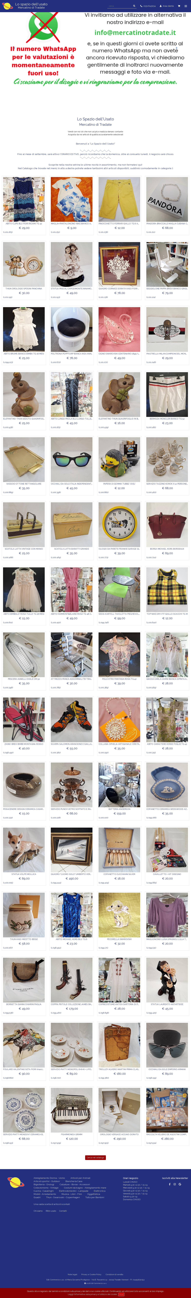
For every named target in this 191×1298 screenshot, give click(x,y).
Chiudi (121, 1294)
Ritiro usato (51, 1211)
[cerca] (119, 6)
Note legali (72, 1274)
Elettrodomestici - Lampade (73, 1191)
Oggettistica (93, 1194)
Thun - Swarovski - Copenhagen (63, 1197)
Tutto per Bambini (94, 1197)
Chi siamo (38, 1211)
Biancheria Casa (73, 1181)
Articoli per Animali (80, 1178)
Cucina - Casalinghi (44, 1191)
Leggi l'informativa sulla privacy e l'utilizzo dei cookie (92, 1294)
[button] (14, 48)
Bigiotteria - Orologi (44, 1184)
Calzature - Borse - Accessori (75, 1184)
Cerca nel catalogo (95, 1157)
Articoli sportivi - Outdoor (47, 1181)
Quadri (37, 1197)
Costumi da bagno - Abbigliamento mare (85, 1187)
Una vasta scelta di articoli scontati (52, 1204)
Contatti (63, 1211)
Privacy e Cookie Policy (91, 1274)
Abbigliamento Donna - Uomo (49, 1178)
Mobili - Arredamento (45, 1194)
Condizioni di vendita (114, 1274)
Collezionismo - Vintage (46, 1187)
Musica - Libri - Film (72, 1194)
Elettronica (99, 1191)
